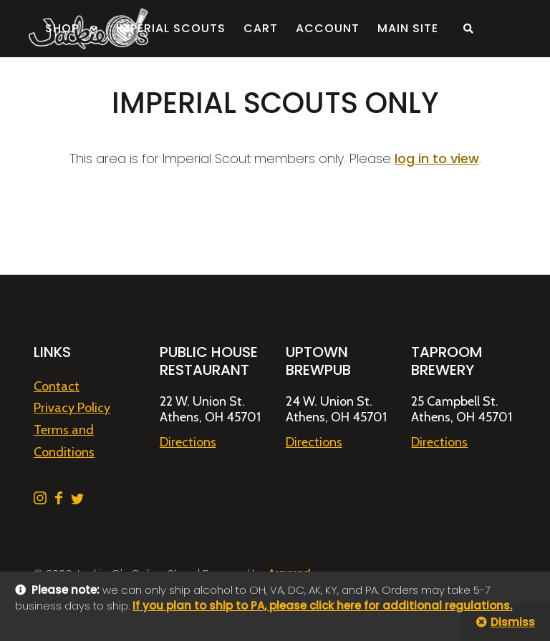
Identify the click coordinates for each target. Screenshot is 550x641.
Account (328, 28)
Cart (260, 28)
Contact (56, 386)
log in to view (437, 158)
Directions (188, 442)
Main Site (407, 28)
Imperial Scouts (171, 28)
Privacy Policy (72, 408)
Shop (62, 28)
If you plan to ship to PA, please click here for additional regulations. (322, 605)
